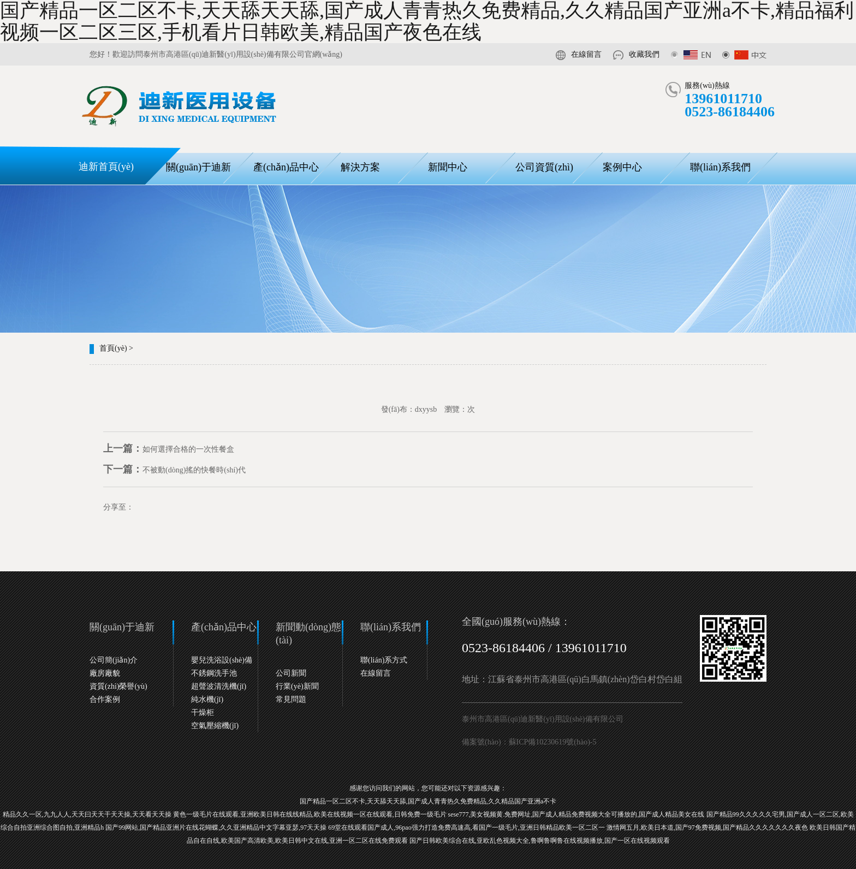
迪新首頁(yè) (106, 166)
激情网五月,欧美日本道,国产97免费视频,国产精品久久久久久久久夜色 (707, 827)
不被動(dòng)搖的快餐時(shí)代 (174, 470)
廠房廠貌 (105, 673)
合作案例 (105, 699)
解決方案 (360, 167)
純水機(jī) (207, 699)
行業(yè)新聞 (297, 686)
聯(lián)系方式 (383, 660)
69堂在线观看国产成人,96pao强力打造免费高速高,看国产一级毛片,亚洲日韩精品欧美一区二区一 (466, 827)
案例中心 (622, 167)
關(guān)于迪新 (198, 167)
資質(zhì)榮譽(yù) (118, 686)
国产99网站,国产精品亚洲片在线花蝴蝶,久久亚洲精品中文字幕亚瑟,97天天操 (215, 827)
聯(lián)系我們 (720, 167)
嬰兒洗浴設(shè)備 (221, 660)
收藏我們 (644, 54)
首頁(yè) (113, 348)
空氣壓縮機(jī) (215, 726)
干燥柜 (202, 712)
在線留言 (586, 54)
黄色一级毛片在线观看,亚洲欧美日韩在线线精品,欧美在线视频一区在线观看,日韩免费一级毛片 (310, 814)
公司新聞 (291, 673)
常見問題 (291, 699)
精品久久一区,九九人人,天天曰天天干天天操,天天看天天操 (87, 814)
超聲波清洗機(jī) (218, 686)
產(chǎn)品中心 (286, 167)
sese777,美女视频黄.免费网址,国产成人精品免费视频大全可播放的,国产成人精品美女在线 (576, 814)
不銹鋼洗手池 (214, 673)
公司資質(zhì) (544, 167)
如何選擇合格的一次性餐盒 (168, 449)
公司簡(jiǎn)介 (114, 660)
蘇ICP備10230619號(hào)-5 (553, 742)
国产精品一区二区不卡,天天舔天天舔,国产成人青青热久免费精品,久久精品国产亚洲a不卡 (428, 801)
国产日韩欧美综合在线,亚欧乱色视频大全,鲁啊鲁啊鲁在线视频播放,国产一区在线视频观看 (539, 840)
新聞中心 (447, 167)
